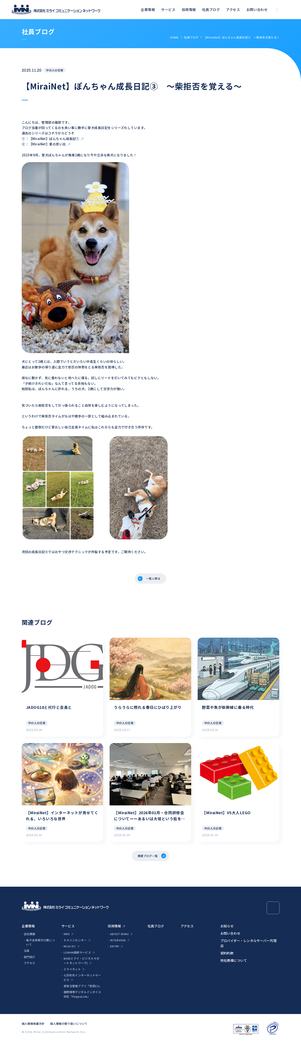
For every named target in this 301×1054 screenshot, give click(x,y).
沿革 (27, 962)
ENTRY (114, 958)
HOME (174, 37)
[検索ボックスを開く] (288, 10)
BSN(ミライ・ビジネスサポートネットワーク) (81, 972)
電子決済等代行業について (40, 953)
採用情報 (189, 9)
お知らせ (227, 937)
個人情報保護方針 (33, 1035)
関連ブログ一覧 (147, 866)
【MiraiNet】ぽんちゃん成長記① (54, 138)
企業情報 (148, 9)
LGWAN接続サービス (77, 964)
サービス (168, 9)
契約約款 (227, 964)
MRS (67, 945)
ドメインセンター (75, 951)
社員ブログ (211, 9)
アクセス (233, 9)
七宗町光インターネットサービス (82, 989)
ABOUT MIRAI (119, 945)
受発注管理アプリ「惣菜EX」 (82, 997)
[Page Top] (273, 919)
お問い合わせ (257, 9)
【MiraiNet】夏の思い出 (47, 144)
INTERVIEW (118, 951)
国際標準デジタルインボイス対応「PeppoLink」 (82, 1005)
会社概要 (29, 945)
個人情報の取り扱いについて (68, 1035)
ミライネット (72, 981)
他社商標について (233, 971)
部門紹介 (29, 968)
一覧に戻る (153, 579)
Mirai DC (70, 958)
